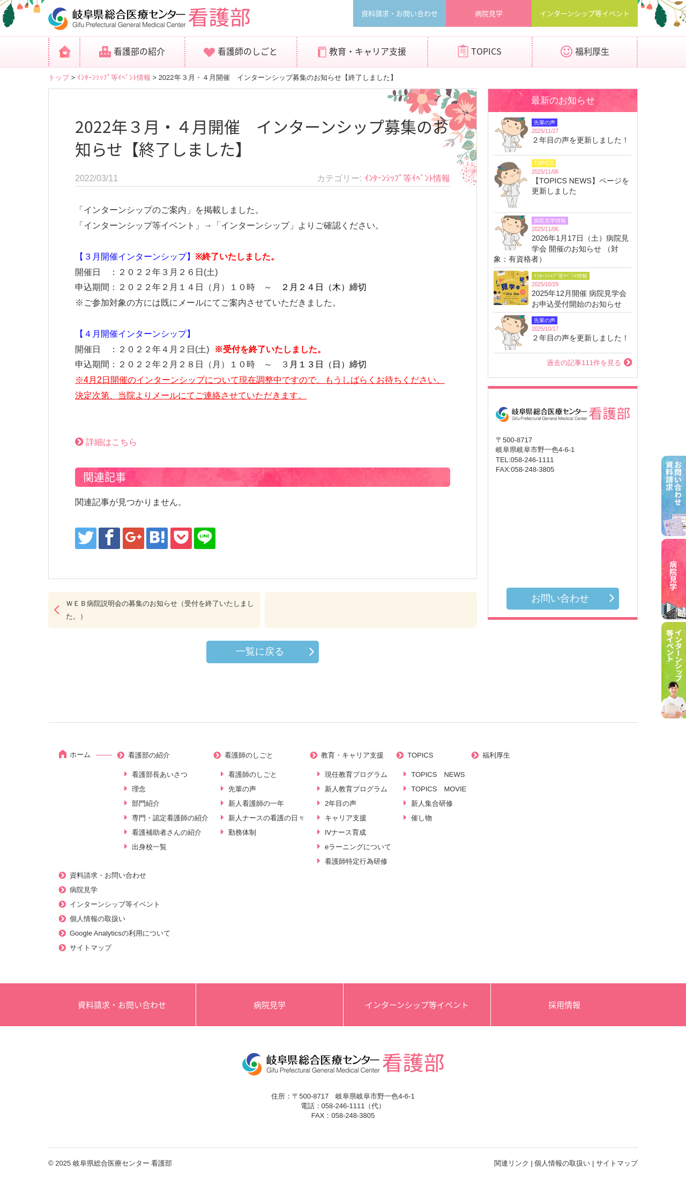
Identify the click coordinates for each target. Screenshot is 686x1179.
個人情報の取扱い (97, 919)
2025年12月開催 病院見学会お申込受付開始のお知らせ (579, 298)
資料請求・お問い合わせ (399, 13)
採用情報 (564, 1005)
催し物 (421, 818)
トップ (58, 77)
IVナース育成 (345, 832)
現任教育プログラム (356, 774)
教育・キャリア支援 (367, 51)
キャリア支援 (346, 818)
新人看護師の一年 (256, 803)
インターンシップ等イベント (585, 13)
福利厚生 (592, 51)
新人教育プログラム (356, 789)
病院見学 (489, 13)
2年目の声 (340, 803)
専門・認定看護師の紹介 (170, 818)
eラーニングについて (358, 847)
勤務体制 (242, 832)
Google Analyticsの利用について (120, 933)
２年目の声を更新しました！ (580, 140)
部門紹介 (146, 803)
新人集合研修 (432, 803)
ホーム (80, 755)
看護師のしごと (248, 51)
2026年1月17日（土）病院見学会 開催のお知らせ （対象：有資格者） (561, 248)
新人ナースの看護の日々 (266, 818)
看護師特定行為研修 (356, 861)
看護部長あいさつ (160, 774)
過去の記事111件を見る (584, 363)
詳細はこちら (111, 442)
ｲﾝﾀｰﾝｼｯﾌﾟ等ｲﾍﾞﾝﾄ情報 (114, 77)
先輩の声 (242, 789)
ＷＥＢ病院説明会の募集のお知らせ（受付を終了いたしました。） (160, 609)
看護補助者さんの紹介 (167, 832)
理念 (139, 789)
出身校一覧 (149, 847)
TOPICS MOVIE (438, 789)
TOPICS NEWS (438, 774)
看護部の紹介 (139, 51)
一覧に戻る (260, 651)
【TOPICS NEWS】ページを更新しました (580, 186)
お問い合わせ (560, 598)
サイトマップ (90, 948)
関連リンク (511, 1163)
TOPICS (486, 51)
